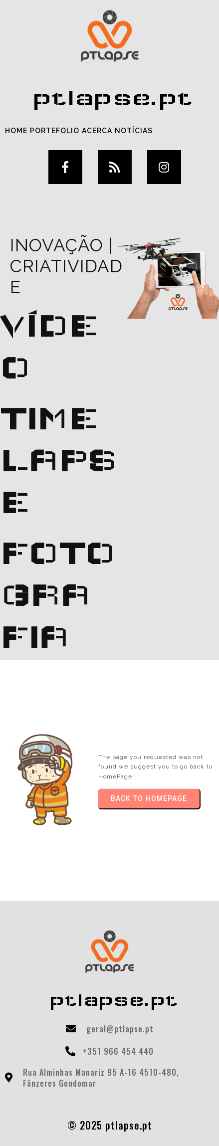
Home (16, 131)
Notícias (134, 131)
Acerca (97, 131)
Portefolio (54, 131)
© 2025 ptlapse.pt (109, 1125)
